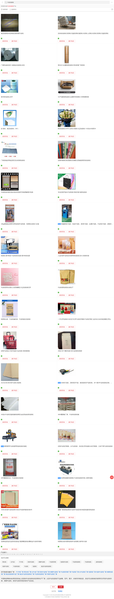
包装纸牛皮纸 (64, 562)
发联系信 (5, 41)
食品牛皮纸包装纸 (46, 566)
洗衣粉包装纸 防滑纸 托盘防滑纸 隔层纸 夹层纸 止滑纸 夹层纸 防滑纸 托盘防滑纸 (83, 33)
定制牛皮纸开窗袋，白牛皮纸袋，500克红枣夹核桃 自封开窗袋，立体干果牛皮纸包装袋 (85, 446)
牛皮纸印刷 (53, 562)
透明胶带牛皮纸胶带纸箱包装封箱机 (15, 446)
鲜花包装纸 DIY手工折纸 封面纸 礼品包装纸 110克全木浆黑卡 (77, 128)
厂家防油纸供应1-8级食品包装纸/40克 (13, 65)
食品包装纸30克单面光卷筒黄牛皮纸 (12, 33)
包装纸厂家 (92, 572)
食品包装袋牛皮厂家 (12, 574)
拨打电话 (14, 41)
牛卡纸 (21, 562)
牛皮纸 (26, 566)
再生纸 (4, 562)
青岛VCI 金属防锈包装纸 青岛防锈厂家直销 (71, 65)
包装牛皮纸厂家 (101, 572)
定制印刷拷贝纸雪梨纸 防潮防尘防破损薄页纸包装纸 (74, 160)
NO (23, 554)
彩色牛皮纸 (31, 562)
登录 (53, 587)
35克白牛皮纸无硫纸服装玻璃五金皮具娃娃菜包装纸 (17, 414)
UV (34, 554)
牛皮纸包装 (16, 566)
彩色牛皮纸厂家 (44, 572)
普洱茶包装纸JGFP (7, 97)
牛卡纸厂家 (20, 572)
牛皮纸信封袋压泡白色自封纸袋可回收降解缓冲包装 (17, 192)
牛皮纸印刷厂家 (66, 572)
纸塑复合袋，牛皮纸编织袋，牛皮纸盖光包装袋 (15, 319)
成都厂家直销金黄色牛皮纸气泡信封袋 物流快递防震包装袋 (76, 510)
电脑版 (60, 591)
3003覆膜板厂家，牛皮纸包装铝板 (68, 414)
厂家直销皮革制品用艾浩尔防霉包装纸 (13, 160)
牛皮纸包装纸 (76, 562)
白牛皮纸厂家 (83, 572)
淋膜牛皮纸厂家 (55, 572)
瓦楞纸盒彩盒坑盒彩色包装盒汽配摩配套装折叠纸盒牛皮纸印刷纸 (21, 541)
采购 (112, 477)
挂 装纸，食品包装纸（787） (10, 128)
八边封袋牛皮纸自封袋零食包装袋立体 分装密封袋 (73, 256)
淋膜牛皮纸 (42, 562)
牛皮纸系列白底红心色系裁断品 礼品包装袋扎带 (16, 287)
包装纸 (35, 566)
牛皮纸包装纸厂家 (40, 574)
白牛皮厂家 (35, 572)
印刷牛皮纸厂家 (52, 574)
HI (14, 554)
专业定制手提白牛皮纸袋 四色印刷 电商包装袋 (72, 192)
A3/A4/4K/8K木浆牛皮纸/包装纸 (11, 383)
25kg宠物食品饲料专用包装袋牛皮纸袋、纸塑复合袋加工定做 (20, 224)
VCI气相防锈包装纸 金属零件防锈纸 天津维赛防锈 (73, 97)
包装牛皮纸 (5, 566)
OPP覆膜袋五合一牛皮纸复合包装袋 (12, 478)
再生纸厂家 (27, 572)
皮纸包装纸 (99, 562)
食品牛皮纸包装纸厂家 (27, 574)
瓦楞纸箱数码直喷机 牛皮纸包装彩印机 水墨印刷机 (77, 478)
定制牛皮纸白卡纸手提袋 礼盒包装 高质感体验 (15, 351)
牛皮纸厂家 (75, 572)
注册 (60, 587)
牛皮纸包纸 (88, 562)
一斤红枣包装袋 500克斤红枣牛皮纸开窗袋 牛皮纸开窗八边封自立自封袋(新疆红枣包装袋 (85, 319)
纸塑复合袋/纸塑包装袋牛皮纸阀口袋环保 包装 (72, 541)
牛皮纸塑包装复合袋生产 (65, 287)
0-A (2, 554)
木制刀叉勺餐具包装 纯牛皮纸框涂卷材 (70, 351)
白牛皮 (13, 562)
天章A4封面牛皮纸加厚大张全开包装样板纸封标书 (16, 510)
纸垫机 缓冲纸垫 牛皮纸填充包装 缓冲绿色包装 (15, 256)
